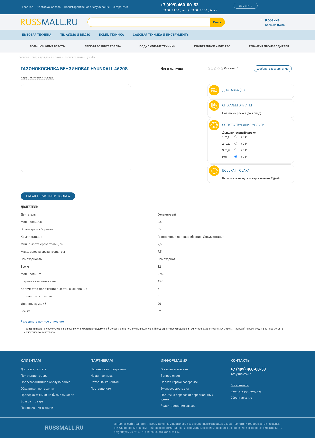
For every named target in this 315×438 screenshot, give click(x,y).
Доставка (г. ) (233, 90)
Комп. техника (111, 35)
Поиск (217, 22)
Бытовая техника (36, 35)
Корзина (272, 20)
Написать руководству (246, 391)
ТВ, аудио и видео (75, 35)
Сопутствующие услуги (243, 125)
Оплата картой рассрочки (179, 382)
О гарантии (120, 7)
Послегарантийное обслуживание (87, 7)
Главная (27, 7)
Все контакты (240, 385)
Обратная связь (241, 397)
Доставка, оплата (49, 7)
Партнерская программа (108, 369)
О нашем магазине (174, 369)
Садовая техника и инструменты (161, 35)
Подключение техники (37, 408)
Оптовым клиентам (105, 382)
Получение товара (34, 376)
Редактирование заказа (178, 406)
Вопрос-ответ (170, 376)
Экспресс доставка (175, 388)
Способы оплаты (237, 105)
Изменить (245, 5)
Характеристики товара (37, 77)
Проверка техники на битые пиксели (47, 395)
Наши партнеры (102, 376)
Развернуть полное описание (42, 321)
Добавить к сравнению (272, 68)
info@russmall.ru (241, 374)
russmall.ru (64, 427)
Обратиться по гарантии (38, 388)
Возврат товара (235, 170)
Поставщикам (101, 388)
